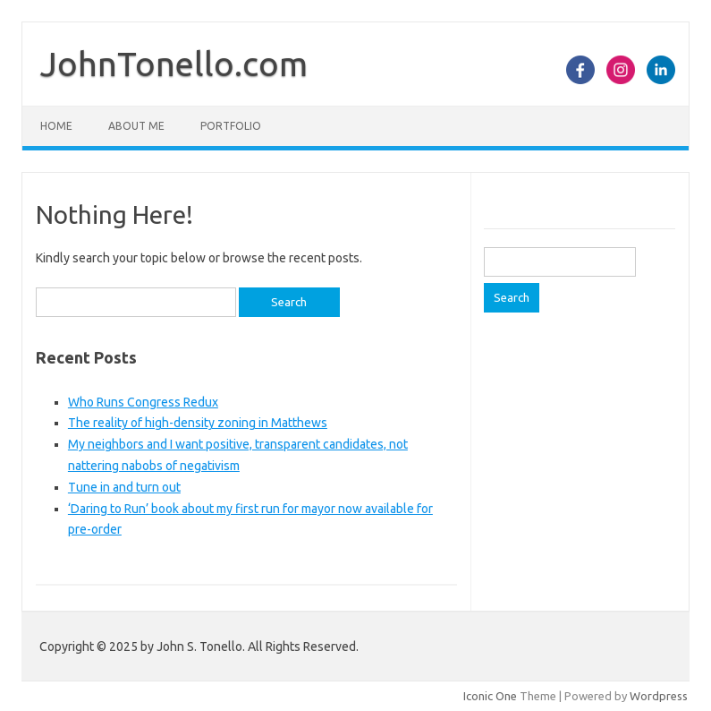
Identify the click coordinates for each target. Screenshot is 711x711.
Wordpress (659, 696)
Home (56, 126)
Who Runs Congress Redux (143, 402)
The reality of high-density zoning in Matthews (197, 422)
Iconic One (490, 696)
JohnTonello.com (174, 63)
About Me (136, 126)
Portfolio (230, 126)
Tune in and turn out (124, 487)
